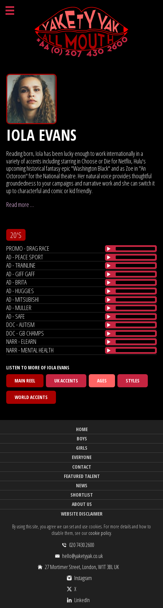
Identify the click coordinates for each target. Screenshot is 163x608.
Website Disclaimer (82, 513)
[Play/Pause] (109, 248)
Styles (133, 380)
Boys (82, 438)
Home (82, 429)
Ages (102, 380)
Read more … (20, 204)
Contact (81, 467)
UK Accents (66, 380)
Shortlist (81, 494)
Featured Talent (82, 476)
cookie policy (99, 533)
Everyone (82, 457)
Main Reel (25, 380)
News (81, 485)
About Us (82, 504)
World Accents (31, 397)
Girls (81, 448)
